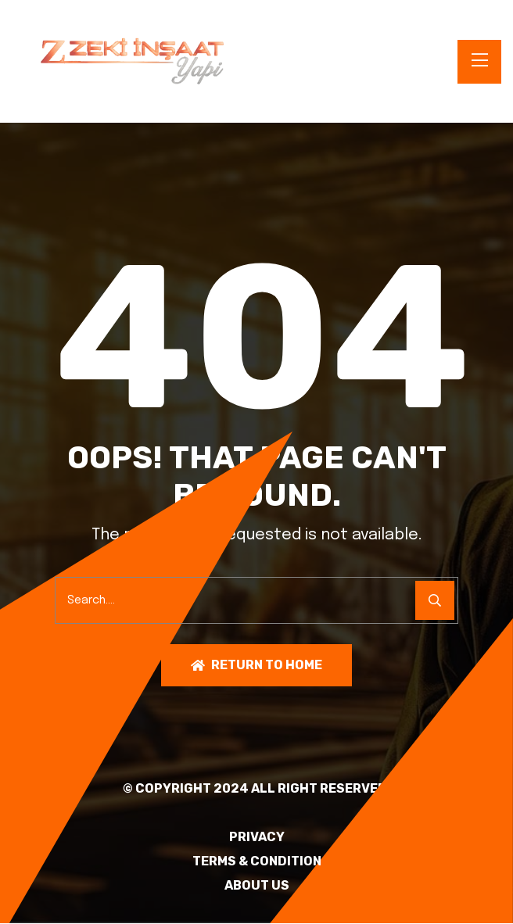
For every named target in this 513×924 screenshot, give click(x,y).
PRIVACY (257, 838)
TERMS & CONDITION (256, 862)
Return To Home (256, 665)
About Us (256, 886)
